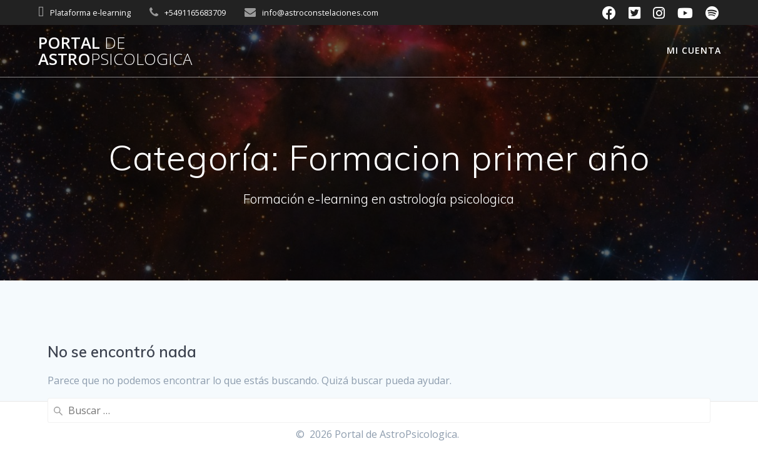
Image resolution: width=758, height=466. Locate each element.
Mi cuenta (694, 50)
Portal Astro (115, 51)
